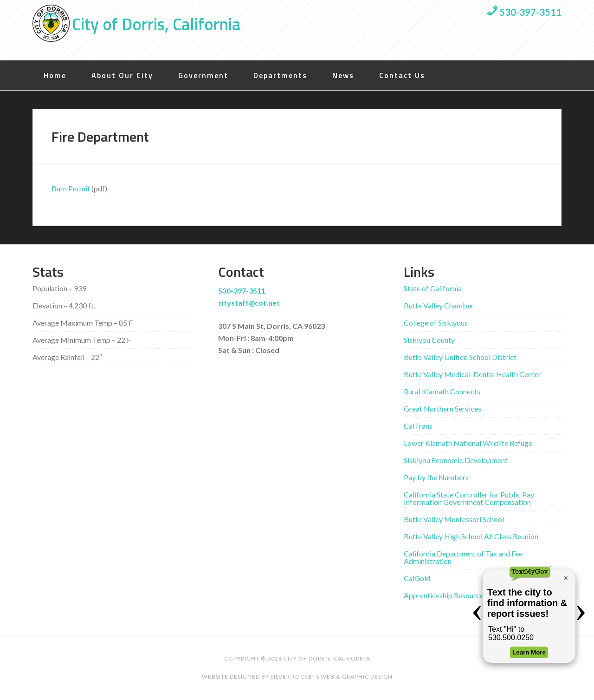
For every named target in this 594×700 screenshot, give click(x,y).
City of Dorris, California (156, 24)
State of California (433, 288)
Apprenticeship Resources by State (459, 595)
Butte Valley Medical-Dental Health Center (472, 374)
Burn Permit (71, 188)
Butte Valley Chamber (439, 305)
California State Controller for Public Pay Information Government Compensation (469, 498)
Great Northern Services (442, 408)
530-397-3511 (524, 12)
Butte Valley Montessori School (454, 519)
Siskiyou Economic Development (456, 460)
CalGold (417, 578)
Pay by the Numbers (436, 477)
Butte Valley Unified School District (460, 357)
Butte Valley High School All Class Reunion (471, 536)
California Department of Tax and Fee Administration (463, 557)
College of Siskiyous (436, 322)
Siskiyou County (429, 339)
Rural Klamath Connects (442, 391)
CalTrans (418, 425)
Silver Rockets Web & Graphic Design (332, 676)
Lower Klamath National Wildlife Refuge (468, 442)
